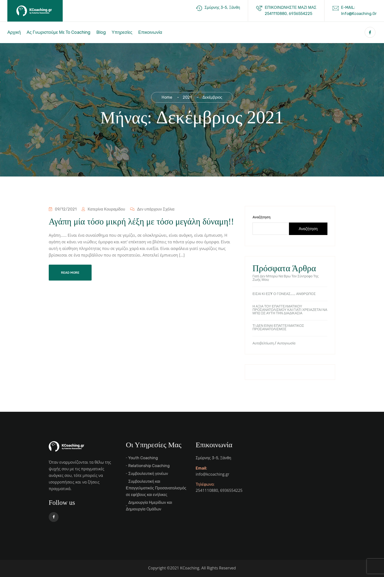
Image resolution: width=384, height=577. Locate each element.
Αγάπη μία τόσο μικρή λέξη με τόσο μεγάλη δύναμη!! (141, 221)
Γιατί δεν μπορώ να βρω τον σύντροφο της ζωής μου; (285, 278)
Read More (70, 272)
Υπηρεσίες (122, 32)
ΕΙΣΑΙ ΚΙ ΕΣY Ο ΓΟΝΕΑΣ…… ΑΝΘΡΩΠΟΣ (284, 294)
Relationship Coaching (149, 465)
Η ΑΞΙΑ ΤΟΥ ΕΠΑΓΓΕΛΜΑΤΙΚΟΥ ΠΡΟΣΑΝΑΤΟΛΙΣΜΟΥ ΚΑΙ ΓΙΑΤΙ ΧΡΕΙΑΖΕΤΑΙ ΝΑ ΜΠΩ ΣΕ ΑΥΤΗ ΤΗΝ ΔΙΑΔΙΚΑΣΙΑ (289, 310)
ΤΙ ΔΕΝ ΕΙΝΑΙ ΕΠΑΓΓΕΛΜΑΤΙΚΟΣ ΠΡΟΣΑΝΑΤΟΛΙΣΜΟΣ (278, 327)
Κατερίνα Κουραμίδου (103, 209)
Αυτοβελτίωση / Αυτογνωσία (273, 343)
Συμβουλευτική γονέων (148, 473)
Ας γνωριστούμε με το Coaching (58, 32)
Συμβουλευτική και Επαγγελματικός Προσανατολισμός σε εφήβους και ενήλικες (156, 488)
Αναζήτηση (261, 217)
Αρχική (14, 32)
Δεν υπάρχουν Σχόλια (152, 209)
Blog (101, 32)
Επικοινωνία (150, 32)
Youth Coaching (143, 458)
